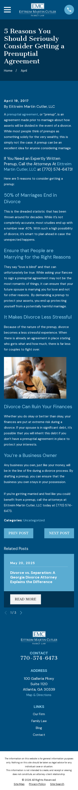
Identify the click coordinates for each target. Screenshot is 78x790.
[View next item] (21, 613)
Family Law (39, 721)
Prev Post (18, 533)
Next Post (59, 533)
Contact (39, 735)
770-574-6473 (38, 658)
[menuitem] (19, 784)
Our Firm (39, 714)
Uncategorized (34, 520)
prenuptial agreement (22, 114)
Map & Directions (38, 695)
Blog (39, 728)
